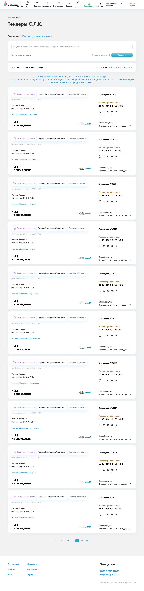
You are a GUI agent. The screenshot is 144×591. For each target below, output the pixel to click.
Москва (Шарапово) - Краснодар (25, 383)
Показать (122, 55)
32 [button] (72, 541)
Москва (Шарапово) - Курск (23, 249)
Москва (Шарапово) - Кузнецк (24, 159)
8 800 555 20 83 (109, 571)
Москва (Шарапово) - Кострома (25, 428)
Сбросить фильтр (99, 55)
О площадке (13, 564)
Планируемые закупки (37, 36)
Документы (32, 564)
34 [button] (82, 541)
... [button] (64, 541)
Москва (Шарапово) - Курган (23, 204)
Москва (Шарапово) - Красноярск (25, 338)
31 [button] (68, 541)
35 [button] (87, 541)
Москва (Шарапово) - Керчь (23, 517)
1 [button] (61, 541)
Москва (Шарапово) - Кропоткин (25, 294)
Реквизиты (32, 569)
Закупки (13, 36)
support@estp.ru (110, 574)
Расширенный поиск (21, 55)
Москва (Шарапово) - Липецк (24, 115)
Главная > (11, 17)
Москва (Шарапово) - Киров (23, 473)
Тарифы (30, 575)
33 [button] (77, 541)
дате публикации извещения (119, 67)
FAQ (10, 575)
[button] (55, 540)
